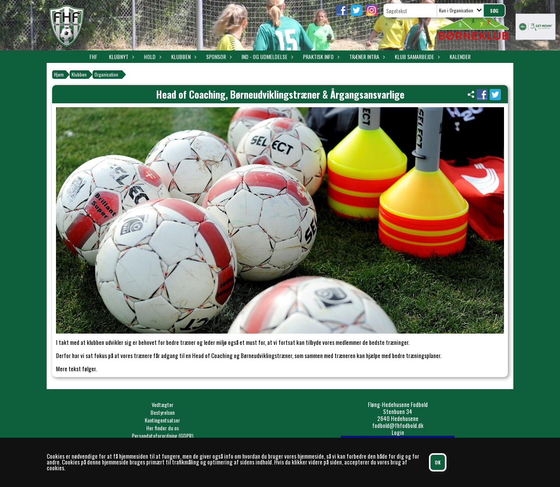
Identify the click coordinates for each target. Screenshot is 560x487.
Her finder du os (162, 428)
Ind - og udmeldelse (266, 56)
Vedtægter (162, 404)
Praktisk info (320, 56)
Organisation (106, 74)
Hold (151, 56)
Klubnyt (120, 56)
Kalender (460, 56)
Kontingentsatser (162, 420)
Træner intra (366, 56)
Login (398, 432)
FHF (93, 56)
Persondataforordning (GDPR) (162, 435)
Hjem (59, 74)
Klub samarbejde (416, 56)
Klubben (182, 56)
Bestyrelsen (162, 412)
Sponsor (218, 56)
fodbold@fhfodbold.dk (398, 425)
